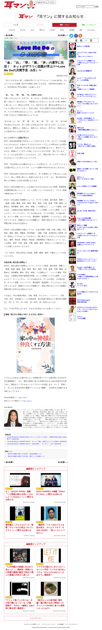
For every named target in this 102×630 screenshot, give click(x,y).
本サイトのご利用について (33, 624)
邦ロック (42, 29)
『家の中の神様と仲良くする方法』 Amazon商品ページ (24, 454)
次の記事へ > (63, 35)
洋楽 (80, 29)
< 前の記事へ (9, 35)
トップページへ (35, 618)
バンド (32, 29)
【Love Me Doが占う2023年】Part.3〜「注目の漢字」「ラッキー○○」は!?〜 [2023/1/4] (34, 444)
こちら (24, 397)
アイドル (40, 25)
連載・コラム (64, 25)
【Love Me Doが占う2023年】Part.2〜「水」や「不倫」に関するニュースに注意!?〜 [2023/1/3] (36, 441)
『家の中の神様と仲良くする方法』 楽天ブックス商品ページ (26, 456)
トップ (15, 25)
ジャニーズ (12, 29)
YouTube (71, 29)
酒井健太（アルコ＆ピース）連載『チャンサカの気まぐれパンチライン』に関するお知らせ (19, 527)
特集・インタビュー (89, 25)
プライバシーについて (49, 624)
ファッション (91, 29)
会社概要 (61, 624)
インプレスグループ (72, 624)
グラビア (52, 29)
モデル (62, 29)
